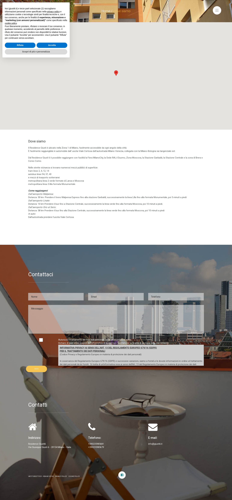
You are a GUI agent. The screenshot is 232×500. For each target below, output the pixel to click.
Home (106, 11)
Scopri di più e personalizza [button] (36, 492)
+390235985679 (96, 447)
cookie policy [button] (11, 463)
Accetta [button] (52, 485)
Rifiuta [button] (20, 485)
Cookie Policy (74, 476)
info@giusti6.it (155, 444)
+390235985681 (96, 444)
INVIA (36, 369)
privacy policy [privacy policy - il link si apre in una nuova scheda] (53, 451)
